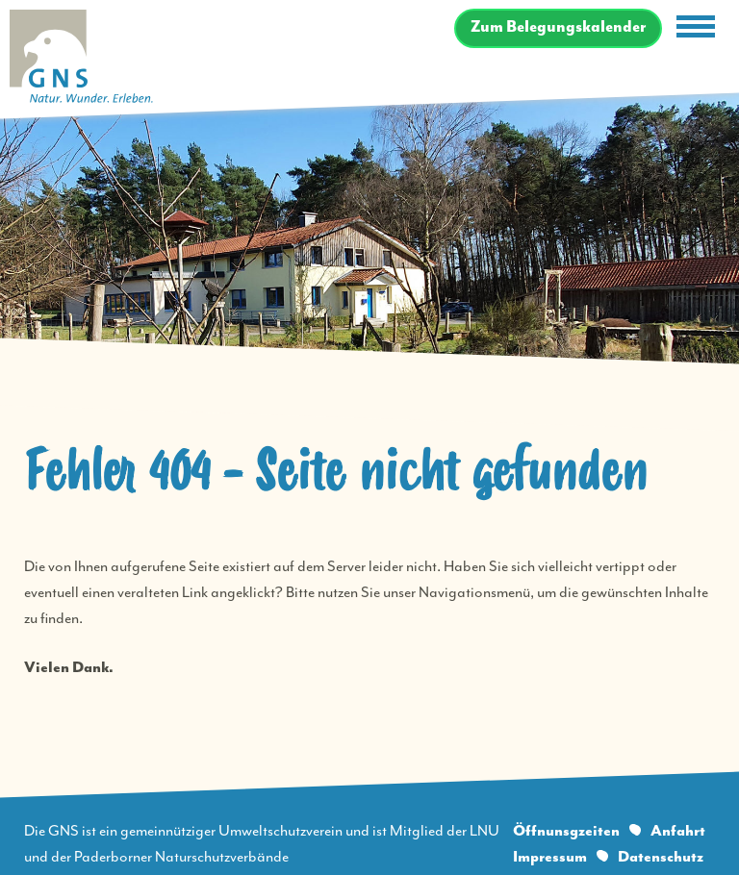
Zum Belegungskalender (558, 27)
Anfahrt (677, 831)
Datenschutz (660, 857)
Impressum (550, 857)
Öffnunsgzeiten (566, 831)
